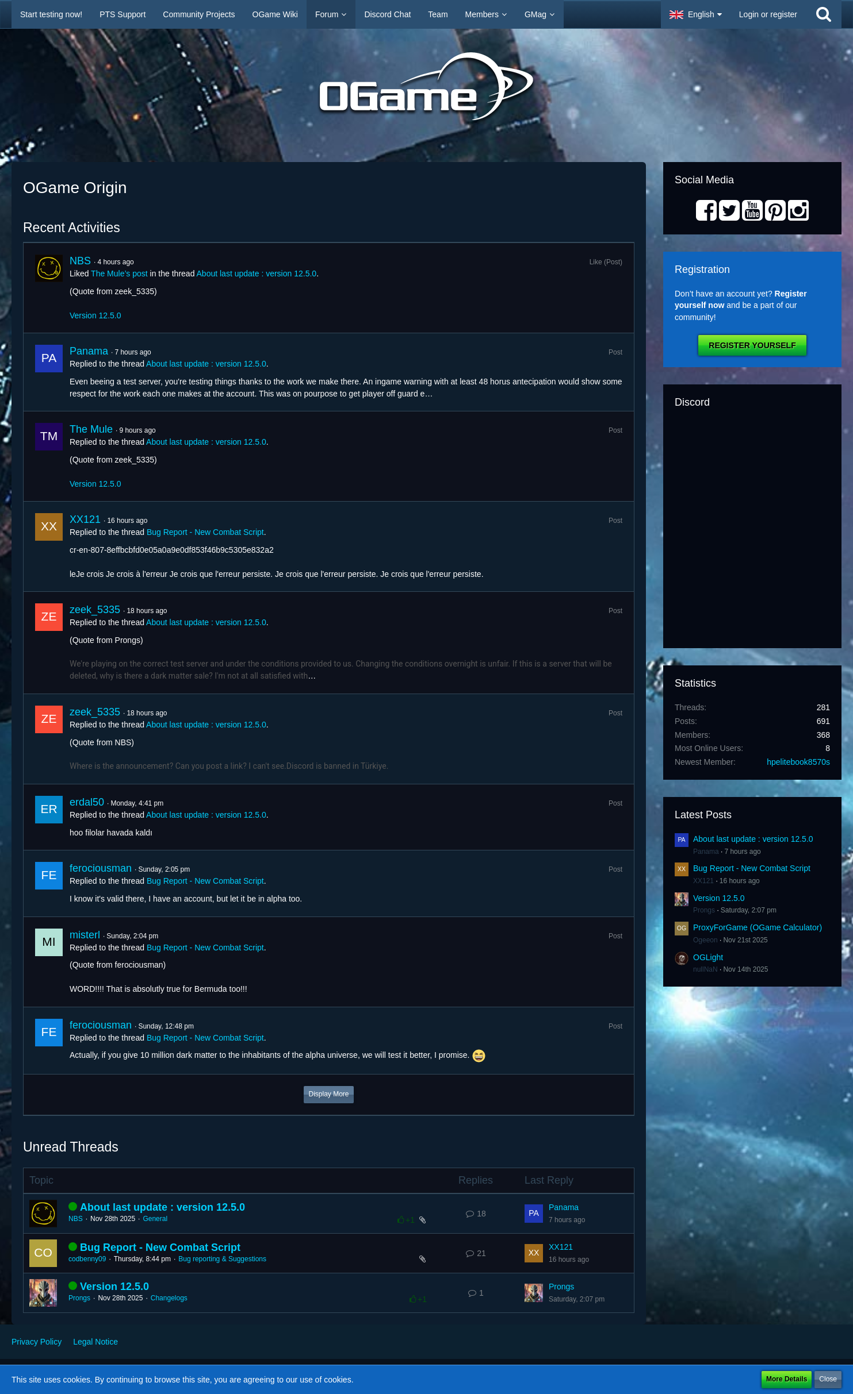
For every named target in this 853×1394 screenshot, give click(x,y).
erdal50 (87, 802)
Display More (328, 1094)
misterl (85, 935)
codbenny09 (87, 1259)
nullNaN (705, 969)
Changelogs (169, 1298)
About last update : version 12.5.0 (257, 273)
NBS (80, 261)
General (155, 1219)
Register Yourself (752, 345)
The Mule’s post (119, 273)
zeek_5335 (95, 609)
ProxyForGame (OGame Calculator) (757, 927)
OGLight (708, 957)
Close (828, 1379)
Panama (89, 351)
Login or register (768, 14)
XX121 (85, 519)
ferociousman (101, 868)
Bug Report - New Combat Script (205, 532)
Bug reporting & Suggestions (222, 1259)
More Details (786, 1379)
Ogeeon (705, 940)
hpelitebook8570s (798, 762)
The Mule (91, 429)
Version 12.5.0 (95, 315)
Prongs (79, 1298)
